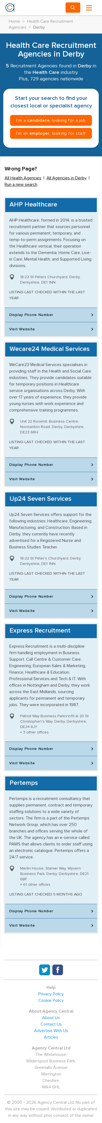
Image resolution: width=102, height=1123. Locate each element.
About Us (51, 1018)
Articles (51, 1037)
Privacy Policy (51, 994)
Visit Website (52, 329)
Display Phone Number (52, 315)
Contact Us (51, 1024)
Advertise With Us (51, 1031)
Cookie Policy (51, 1000)
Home (14, 21)
